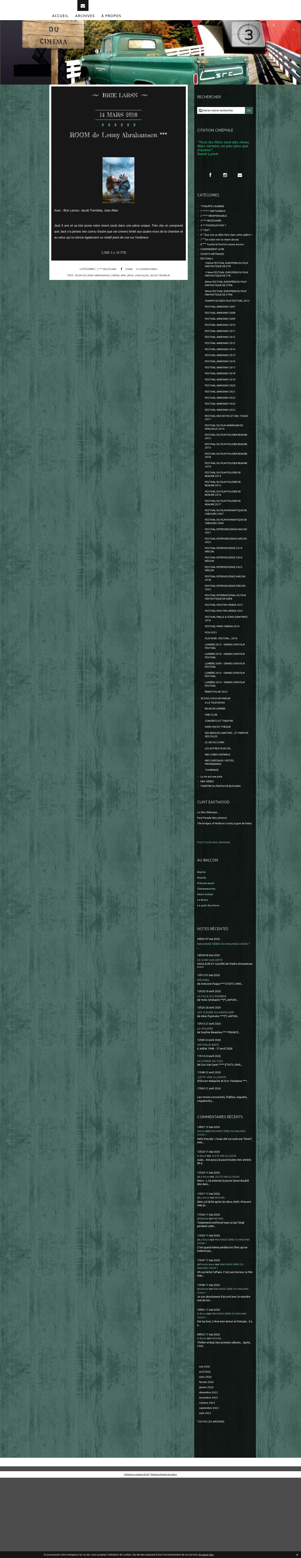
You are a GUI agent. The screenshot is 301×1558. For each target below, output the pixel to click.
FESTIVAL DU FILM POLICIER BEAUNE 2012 (223, 474)
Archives (85, 23)
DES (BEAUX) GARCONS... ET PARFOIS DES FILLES (223, 800)
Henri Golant (206, 969)
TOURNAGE (212, 839)
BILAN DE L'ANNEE (217, 772)
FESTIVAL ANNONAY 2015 (222, 385)
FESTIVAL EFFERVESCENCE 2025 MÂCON (226, 619)
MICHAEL (203, 1055)
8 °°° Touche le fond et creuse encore (225, 260)
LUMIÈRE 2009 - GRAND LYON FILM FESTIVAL (224, 724)
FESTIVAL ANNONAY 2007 (222, 332)
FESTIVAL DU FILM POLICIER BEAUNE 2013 (223, 484)
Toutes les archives (212, 1501)
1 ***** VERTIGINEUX (214, 219)
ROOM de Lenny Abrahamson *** (118, 146)
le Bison (202, 1232)
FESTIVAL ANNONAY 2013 (222, 372)
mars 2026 (206, 1454)
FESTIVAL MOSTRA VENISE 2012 (226, 658)
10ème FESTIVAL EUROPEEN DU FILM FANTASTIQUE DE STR (226, 282)
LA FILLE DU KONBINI (212, 1071)
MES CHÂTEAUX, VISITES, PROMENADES (221, 831)
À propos (111, 23)
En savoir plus (206, 1554)
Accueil (60, 23)
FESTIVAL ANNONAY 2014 (222, 379)
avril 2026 (205, 1448)
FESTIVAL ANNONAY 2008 (222, 339)
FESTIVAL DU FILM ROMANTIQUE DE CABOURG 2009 (226, 567)
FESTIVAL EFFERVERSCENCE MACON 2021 (224, 577)
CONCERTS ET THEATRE (221, 785)
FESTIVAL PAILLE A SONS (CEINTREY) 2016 (221, 673)
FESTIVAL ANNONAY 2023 (222, 432)
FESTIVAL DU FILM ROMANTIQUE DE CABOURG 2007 (226, 557)
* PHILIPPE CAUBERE (215, 214)
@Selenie (203, 1295)
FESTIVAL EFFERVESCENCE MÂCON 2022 (223, 639)
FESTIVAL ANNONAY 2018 (222, 405)
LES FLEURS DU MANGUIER (216, 1088)
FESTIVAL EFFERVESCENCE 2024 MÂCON (226, 608)
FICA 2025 (211, 689)
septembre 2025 (210, 1487)
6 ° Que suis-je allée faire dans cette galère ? (222, 248)
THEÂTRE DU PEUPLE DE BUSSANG (224, 857)
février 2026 (207, 1459)
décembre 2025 (209, 1470)
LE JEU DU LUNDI (216, 809)
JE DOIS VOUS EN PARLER (218, 761)
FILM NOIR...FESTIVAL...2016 (223, 695)
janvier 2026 (207, 1465)
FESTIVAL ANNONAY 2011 (222, 359)
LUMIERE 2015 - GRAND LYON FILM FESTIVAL (224, 704)
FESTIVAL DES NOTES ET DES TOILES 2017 (224, 453)
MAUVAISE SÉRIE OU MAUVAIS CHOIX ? (225, 1018)
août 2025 (205, 1493)
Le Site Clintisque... (209, 883)
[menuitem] (60, 23)
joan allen (142, 294)
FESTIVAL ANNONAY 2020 (222, 418)
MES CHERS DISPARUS (219, 822)
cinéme (114, 294)
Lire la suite (116, 272)
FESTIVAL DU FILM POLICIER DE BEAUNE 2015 (225, 526)
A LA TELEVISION (216, 765)
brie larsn (127, 294)
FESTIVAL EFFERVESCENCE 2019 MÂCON (226, 598)
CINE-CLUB (212, 779)
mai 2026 (205, 1443)
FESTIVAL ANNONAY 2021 (222, 425)
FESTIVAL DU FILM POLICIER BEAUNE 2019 (223, 505)
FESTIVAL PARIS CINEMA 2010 (224, 682)
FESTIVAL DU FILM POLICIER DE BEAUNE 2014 (225, 515)
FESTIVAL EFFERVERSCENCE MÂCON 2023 (224, 588)
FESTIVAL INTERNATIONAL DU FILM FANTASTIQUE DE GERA (225, 650)
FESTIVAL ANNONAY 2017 (222, 398)
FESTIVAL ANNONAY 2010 (222, 352)
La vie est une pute (213, 846)
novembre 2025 (209, 1476)
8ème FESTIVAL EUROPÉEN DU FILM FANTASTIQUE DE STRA (225, 303)
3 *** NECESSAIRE (105, 288)
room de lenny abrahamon (90, 294)
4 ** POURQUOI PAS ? (214, 235)
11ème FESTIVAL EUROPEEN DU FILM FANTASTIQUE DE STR (226, 293)
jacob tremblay (163, 294)
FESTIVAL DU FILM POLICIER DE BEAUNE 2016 (225, 536)
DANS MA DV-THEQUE (219, 792)
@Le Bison (204, 1253)
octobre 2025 (207, 1481)
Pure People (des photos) (214, 888)
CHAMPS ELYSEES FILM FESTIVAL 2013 (226, 324)
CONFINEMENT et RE (214, 265)
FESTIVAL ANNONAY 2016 (222, 392)
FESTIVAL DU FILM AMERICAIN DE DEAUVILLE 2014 (227, 463)
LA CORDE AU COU (210, 1137)
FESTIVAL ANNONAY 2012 (222, 365)
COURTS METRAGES (214, 270)
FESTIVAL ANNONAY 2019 (222, 412)
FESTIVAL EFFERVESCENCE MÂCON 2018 (223, 629)
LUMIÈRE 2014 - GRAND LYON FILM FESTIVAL (224, 745)
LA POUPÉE (205, 1104)
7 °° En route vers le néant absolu (222, 255)
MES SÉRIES (208, 852)
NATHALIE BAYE (208, 1120)
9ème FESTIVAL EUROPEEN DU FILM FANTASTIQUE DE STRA (225, 313)
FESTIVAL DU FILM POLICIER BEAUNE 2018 (223, 494)
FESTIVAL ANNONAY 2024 (222, 438)
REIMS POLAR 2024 (217, 754)
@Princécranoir (207, 1340)
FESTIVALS (208, 276)
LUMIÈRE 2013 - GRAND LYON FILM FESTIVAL (224, 735)
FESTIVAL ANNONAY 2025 (222, 445)
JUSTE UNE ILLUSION (212, 1153)
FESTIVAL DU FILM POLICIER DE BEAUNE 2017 (225, 546)
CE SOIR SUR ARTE (210, 1035)
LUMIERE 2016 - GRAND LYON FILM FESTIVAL (224, 714)
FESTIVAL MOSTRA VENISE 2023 (226, 665)
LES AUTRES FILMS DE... (220, 816)
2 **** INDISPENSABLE (215, 225)
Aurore (201, 1207)
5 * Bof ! (206, 240)
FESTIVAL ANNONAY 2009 (222, 345)
